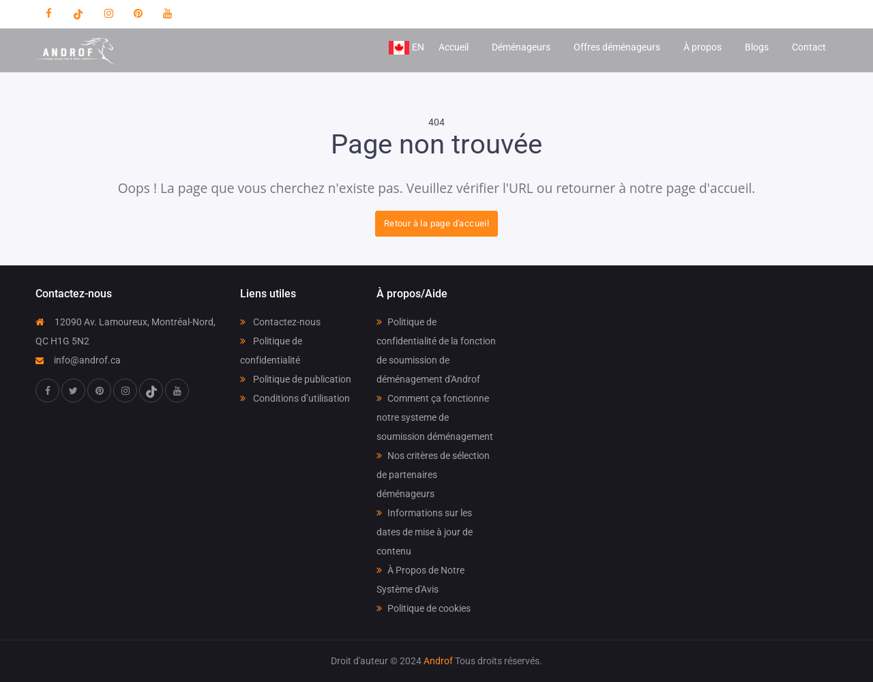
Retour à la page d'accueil (436, 223)
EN (406, 48)
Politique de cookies (423, 608)
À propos (702, 47)
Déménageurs (521, 47)
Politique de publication (295, 379)
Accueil (454, 47)
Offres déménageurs (617, 47)
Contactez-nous (280, 321)
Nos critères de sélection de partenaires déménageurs (433, 474)
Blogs (757, 47)
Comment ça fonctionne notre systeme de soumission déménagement (434, 417)
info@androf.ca (78, 360)
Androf (438, 660)
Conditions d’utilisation (295, 398)
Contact (809, 47)
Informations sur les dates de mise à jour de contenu (424, 532)
